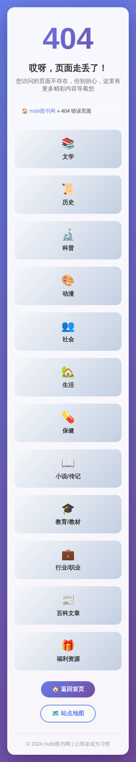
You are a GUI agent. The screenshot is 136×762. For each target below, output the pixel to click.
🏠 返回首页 (68, 689)
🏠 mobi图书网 (38, 111)
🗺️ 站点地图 (68, 713)
